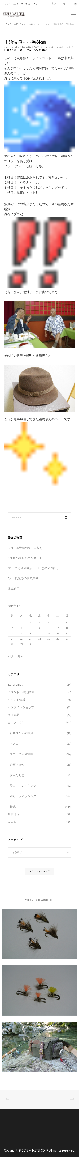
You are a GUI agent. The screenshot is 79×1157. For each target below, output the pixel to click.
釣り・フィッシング (30, 50)
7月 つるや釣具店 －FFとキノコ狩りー (35, 568)
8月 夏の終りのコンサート (25, 558)
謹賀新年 (13, 588)
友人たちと (13, 50)
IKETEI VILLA (15, 684)
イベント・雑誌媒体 (21, 692)
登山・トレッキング (23, 785)
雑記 (44, 50)
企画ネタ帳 (17, 764)
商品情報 (13, 814)
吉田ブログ (15, 722)
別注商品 (13, 715)
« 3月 (11, 656)
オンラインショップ (21, 707)
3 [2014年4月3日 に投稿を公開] (39, 623)
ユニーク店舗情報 (21, 754)
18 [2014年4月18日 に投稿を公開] (48, 633)
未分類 (12, 822)
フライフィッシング (39, 871)
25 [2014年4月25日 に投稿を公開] (48, 639)
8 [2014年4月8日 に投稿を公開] (21, 628)
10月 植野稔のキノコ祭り (25, 548)
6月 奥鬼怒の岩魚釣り (23, 578)
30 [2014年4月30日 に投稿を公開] (30, 644)
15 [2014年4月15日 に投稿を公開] (21, 633)
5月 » (19, 656)
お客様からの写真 (21, 733)
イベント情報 (16, 700)
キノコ (14, 743)
